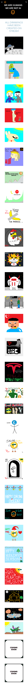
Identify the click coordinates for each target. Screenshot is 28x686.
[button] (2, 2)
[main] (14, 26)
